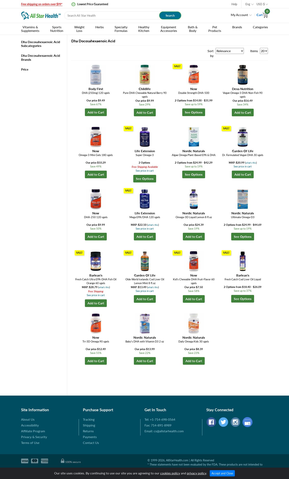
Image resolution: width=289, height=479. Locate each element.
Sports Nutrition (56, 28)
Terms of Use (30, 443)
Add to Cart (96, 112)
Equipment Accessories (168, 28)
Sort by (211, 53)
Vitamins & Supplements (30, 28)
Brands (237, 27)
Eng (247, 4)
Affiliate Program (33, 431)
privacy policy (196, 473)
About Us (28, 419)
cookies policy (170, 473)
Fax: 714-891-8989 (157, 425)
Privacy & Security (34, 437)
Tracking (89, 419)
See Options (194, 112)
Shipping (89, 425)
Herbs (99, 27)
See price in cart (145, 170)
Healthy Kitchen (143, 28)
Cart (262, 15)
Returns (88, 431)
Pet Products (214, 28)
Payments (90, 437)
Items (254, 51)
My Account (239, 15)
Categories (260, 27)
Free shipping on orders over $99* (41, 4)
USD (260, 4)
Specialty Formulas (121, 28)
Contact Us (91, 443)
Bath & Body (192, 28)
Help (234, 4)
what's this (251, 162)
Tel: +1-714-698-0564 (159, 419)
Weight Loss (79, 28)
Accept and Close (222, 473)
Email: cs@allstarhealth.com (164, 431)
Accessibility (30, 425)
